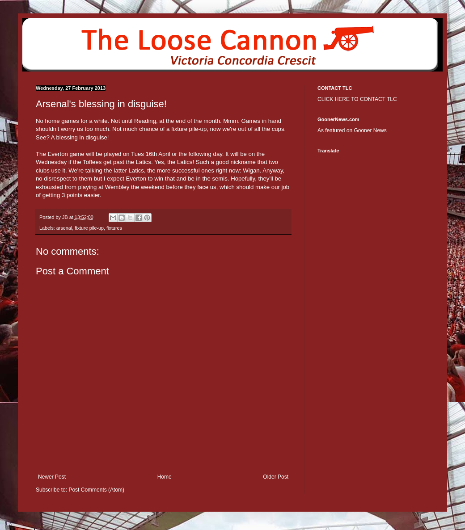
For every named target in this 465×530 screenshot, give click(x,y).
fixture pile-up (89, 228)
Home (164, 477)
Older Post (275, 477)
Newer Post (52, 477)
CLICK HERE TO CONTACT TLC (357, 99)
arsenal (64, 228)
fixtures (114, 228)
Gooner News (370, 130)
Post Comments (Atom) (96, 490)
